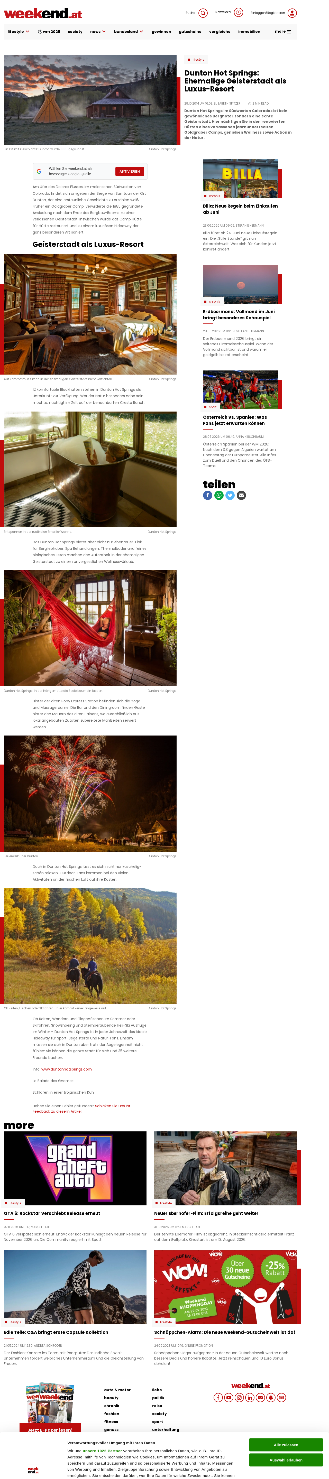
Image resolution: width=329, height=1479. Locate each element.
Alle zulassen (286, 1400)
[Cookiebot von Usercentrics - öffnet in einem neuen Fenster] (33, 1469)
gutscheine (190, 31)
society (75, 31)
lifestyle (19, 31)
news (98, 31)
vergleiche (220, 31)
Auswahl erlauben (286, 1414)
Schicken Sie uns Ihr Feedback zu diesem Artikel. (81, 1108)
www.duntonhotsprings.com (66, 1069)
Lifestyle (198, 60)
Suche (197, 13)
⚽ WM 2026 (49, 31)
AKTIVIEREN (130, 171)
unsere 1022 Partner (102, 1405)
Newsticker (229, 12)
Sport (212, 407)
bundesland (129, 31)
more (283, 31)
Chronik (214, 196)
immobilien (249, 31)
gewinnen (161, 31)
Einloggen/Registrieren (274, 13)
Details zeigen (273, 1469)
